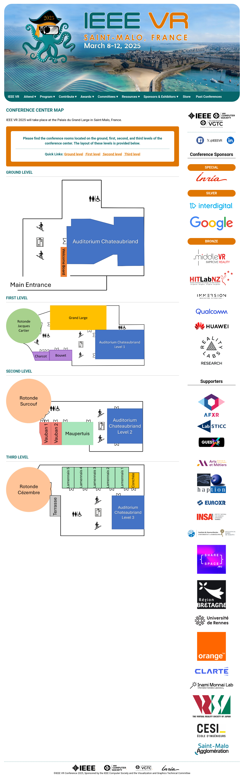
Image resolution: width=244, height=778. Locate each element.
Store (187, 96)
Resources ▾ (131, 96)
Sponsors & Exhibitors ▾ (161, 96)
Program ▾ (47, 96)
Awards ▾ (87, 96)
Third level (132, 155)
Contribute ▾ (68, 96)
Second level (112, 155)
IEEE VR (13, 96)
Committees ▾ (108, 96)
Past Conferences (209, 96)
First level (92, 155)
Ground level (73, 155)
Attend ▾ (30, 96)
